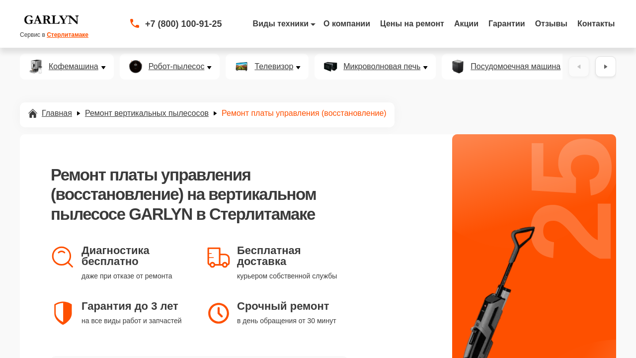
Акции (466, 23)
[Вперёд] (605, 66)
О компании (346, 23)
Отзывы (551, 23)
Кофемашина (73, 67)
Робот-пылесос (177, 67)
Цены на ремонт (412, 23)
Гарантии (506, 23)
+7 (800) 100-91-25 (183, 24)
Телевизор (273, 67)
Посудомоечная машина (515, 67)
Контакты (596, 23)
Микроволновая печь (381, 67)
